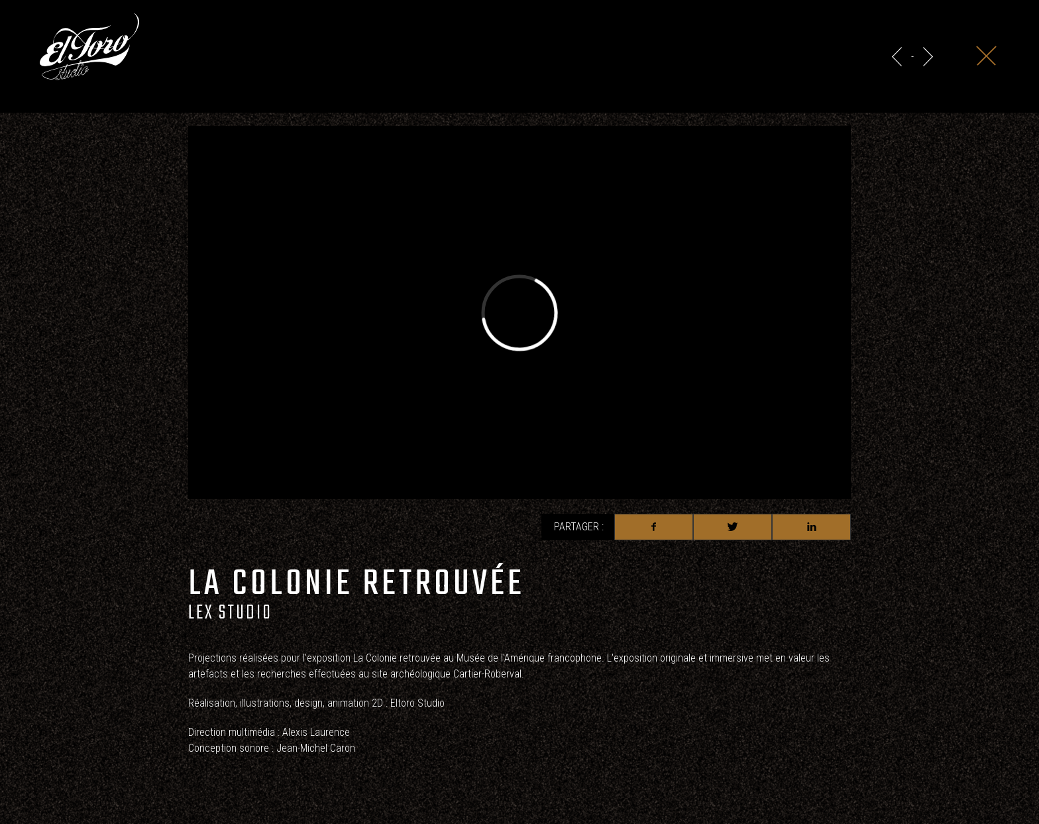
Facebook (653, 527)
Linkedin (811, 527)
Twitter (732, 527)
